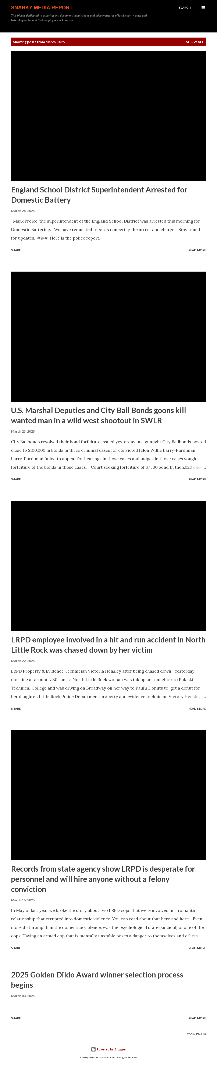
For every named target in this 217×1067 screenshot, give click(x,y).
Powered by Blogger (108, 1049)
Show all (195, 42)
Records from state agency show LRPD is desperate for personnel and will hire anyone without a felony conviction (103, 879)
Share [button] (16, 250)
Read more (197, 250)
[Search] (185, 7)
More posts (196, 1033)
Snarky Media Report (42, 7)
